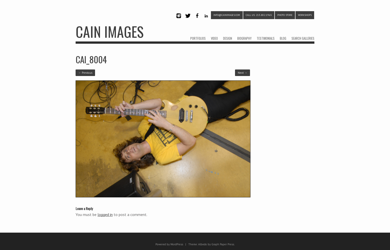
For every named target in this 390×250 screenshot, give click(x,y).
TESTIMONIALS (266, 38)
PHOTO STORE (284, 15)
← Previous (85, 72)
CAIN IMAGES (110, 31)
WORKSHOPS (305, 15)
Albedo (202, 244)
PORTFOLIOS (198, 38)
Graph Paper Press (222, 244)
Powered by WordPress (169, 244)
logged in (105, 214)
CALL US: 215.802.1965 (259, 15)
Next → (242, 72)
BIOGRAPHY (244, 38)
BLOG (283, 38)
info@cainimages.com (226, 15)
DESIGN (227, 38)
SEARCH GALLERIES (303, 38)
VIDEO (214, 38)
